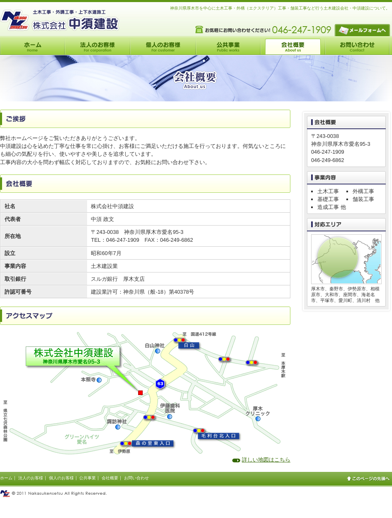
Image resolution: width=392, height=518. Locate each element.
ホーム (6, 478)
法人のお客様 (30, 478)
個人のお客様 (61, 478)
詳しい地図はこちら (266, 460)
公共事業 (87, 478)
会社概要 (110, 478)
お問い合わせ (136, 478)
